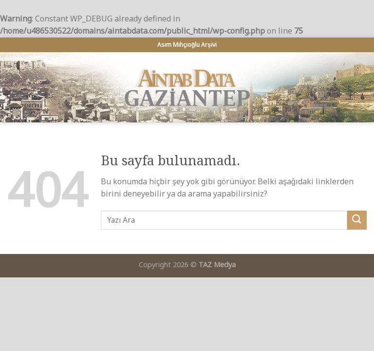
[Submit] (357, 220)
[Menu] (361, 87)
